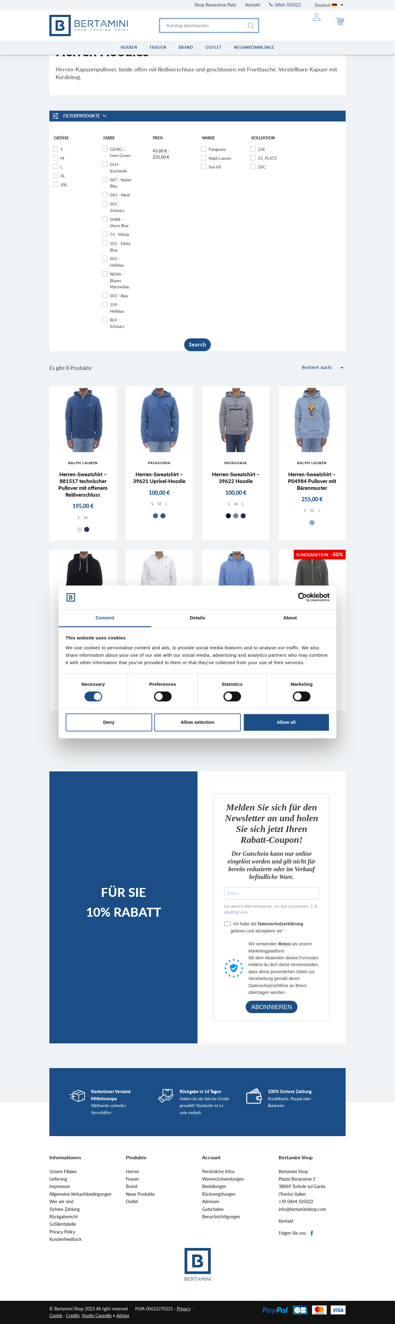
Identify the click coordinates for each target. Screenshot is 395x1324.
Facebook (312, 1233)
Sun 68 (215, 166)
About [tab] (290, 617)
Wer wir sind (61, 1201)
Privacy (183, 1308)
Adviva (122, 1315)
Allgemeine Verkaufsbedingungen (80, 1194)
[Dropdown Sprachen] (330, 5)
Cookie (55, 1315)
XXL (64, 184)
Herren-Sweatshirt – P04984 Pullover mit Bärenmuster (312, 481)
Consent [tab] (105, 617)
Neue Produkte (140, 1194)
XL (62, 175)
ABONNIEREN (271, 1007)
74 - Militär (120, 234)
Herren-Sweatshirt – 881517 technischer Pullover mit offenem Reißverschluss (82, 484)
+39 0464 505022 (296, 1201)
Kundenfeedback (65, 1239)
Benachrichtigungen (221, 1216)
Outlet (132, 1201)
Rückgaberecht (63, 1216)
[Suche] (209, 25)
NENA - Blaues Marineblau (119, 280)
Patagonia (217, 149)
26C (262, 166)
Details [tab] (197, 617)
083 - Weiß (120, 195)
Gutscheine (212, 1209)
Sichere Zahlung (64, 1209)
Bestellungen (214, 1186)
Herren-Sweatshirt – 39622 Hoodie (236, 477)
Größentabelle (62, 1224)
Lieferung (58, 1179)
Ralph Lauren (220, 158)
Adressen (210, 1201)
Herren (132, 1171)
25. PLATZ (267, 158)
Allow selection (197, 722)
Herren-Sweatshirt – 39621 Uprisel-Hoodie (159, 477)
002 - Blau (119, 295)
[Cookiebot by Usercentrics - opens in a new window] (303, 597)
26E (261, 149)
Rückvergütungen (218, 1194)
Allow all (286, 722)
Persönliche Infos (218, 1171)
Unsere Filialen (63, 1171)
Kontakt (252, 4)
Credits (72, 1315)
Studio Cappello (97, 1315)
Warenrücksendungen (223, 1179)
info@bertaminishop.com (302, 1209)
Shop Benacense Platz (215, 4)
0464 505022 (285, 4)
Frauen (132, 1179)
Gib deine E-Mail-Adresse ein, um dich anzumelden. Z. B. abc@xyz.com (271, 909)
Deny (108, 722)
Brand (131, 1186)
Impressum (59, 1186)
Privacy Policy (62, 1231)
